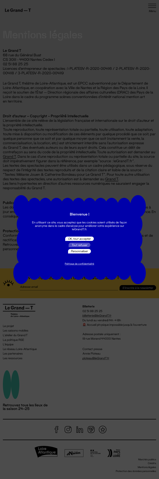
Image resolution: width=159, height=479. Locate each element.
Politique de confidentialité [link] (79, 263)
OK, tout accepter (79, 238)
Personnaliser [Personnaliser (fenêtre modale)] (79, 251)
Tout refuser (79, 245)
